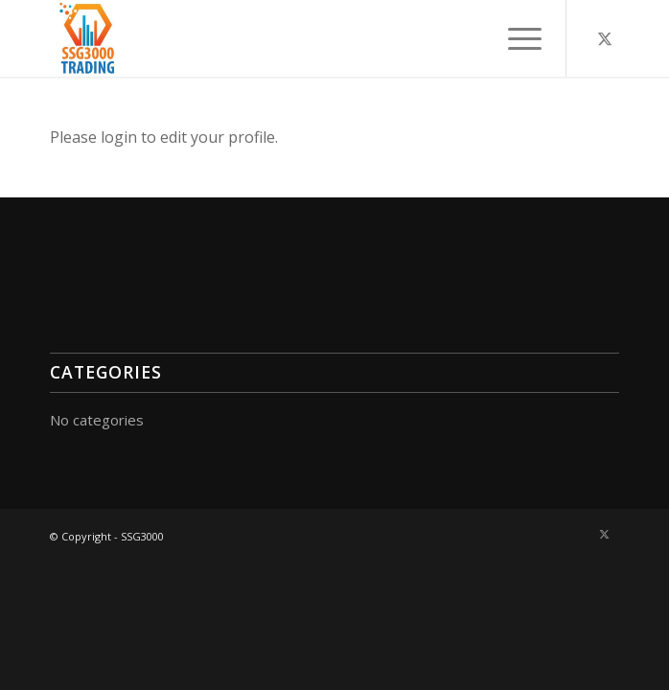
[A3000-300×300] (277, 38)
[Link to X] (604, 38)
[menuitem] (515, 38)
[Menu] (515, 38)
